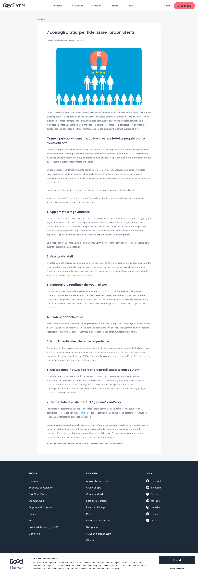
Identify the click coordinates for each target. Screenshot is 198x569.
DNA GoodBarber (38, 494)
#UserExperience (114, 443)
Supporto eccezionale (41, 487)
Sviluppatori (92, 527)
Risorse (116, 5)
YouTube (153, 500)
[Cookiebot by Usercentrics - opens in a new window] (16, 564)
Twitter (152, 494)
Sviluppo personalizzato (99, 533)
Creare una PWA (94, 494)
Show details (132, 562)
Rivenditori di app (95, 507)
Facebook (154, 480)
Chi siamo (34, 481)
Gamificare (84, 412)
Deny (177, 562)
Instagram (153, 487)
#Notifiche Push (66, 443)
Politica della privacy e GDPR (44, 527)
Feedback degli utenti (98, 520)
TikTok (151, 520)
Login (167, 5)
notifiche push (67, 323)
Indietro (42, 19)
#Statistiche (97, 443)
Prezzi (130, 5)
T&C (31, 520)
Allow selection (177, 554)
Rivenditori (97, 5)
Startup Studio (36, 500)
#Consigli (51, 443)
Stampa (33, 513)
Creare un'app (93, 487)
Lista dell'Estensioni (96, 500)
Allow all (177, 546)
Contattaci (34, 533)
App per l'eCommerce (98, 481)
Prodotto (59, 5)
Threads (152, 513)
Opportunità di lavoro (40, 507)
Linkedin (153, 507)
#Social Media (82, 443)
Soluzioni (78, 5)
